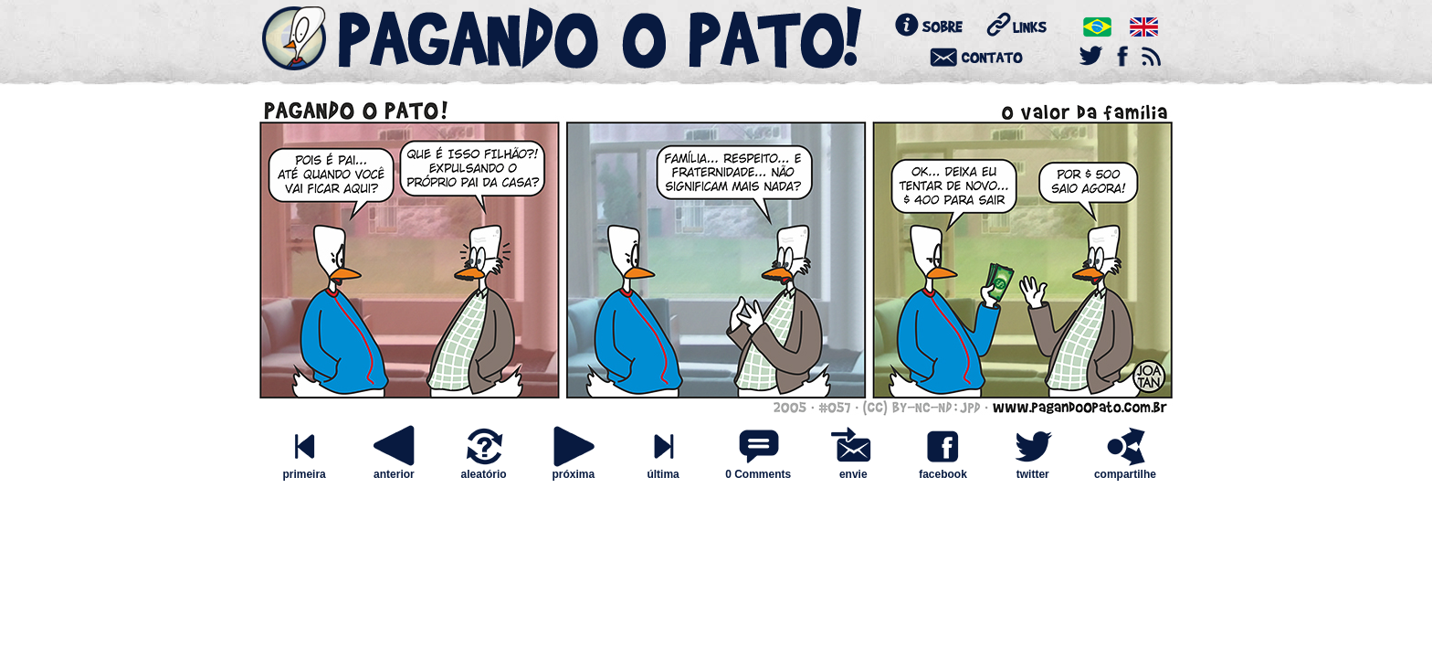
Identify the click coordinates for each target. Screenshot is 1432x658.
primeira (304, 469)
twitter (1033, 469)
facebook (942, 469)
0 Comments (758, 474)
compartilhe (1125, 469)
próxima (573, 469)
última (663, 469)
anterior (393, 469)
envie (853, 469)
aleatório (484, 469)
